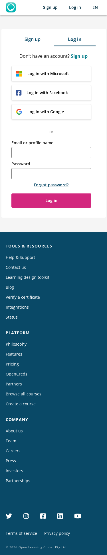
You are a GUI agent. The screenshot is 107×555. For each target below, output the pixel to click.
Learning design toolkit (27, 277)
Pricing (12, 364)
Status (12, 317)
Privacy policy (57, 533)
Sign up (50, 7)
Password (20, 163)
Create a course (21, 404)
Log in (75, 7)
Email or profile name (32, 142)
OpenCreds (16, 374)
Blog (10, 287)
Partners (14, 384)
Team (11, 440)
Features (14, 354)
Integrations (17, 307)
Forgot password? (51, 184)
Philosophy (16, 344)
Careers (13, 450)
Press (11, 460)
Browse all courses (23, 394)
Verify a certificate (23, 297)
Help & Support (20, 257)
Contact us (16, 267)
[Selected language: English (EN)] (95, 7)
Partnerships (18, 480)
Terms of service (21, 533)
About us (14, 431)
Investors (14, 470)
